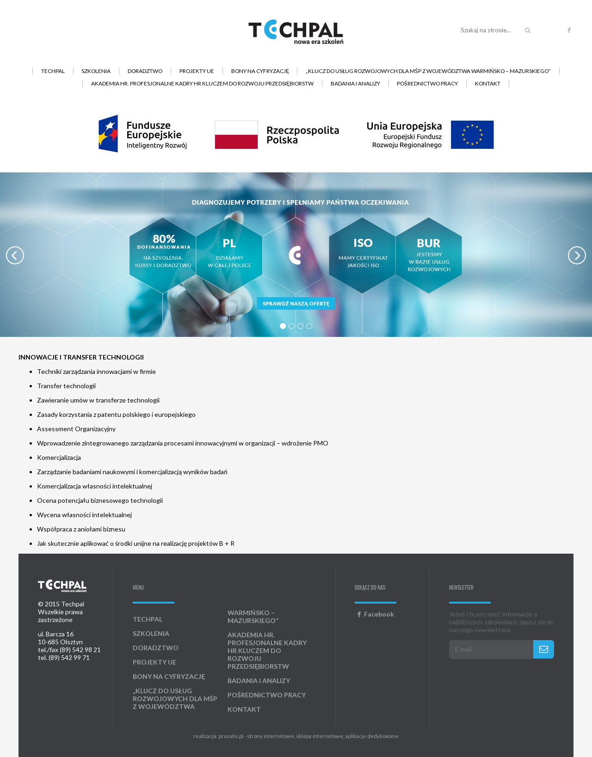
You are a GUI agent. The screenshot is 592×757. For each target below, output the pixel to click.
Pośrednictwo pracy (427, 83)
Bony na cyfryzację (260, 70)
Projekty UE (196, 70)
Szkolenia (96, 70)
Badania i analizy (355, 83)
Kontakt (487, 83)
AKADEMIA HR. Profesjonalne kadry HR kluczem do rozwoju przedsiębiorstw (202, 83)
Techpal (53, 70)
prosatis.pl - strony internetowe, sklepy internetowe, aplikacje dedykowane (309, 736)
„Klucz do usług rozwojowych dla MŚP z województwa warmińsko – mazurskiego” (428, 70)
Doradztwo (145, 70)
